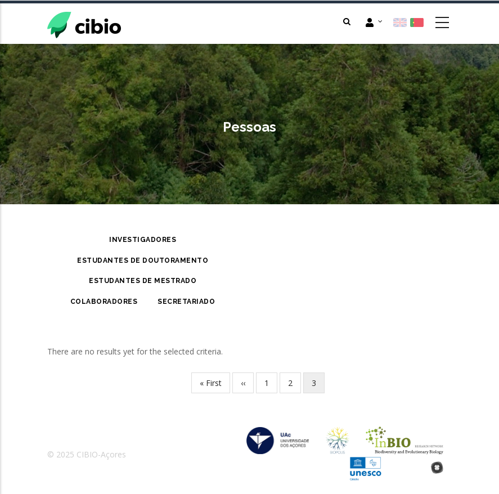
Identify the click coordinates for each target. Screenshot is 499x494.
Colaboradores (104, 302)
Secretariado (186, 302)
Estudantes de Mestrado (142, 281)
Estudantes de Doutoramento (142, 260)
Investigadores (142, 240)
